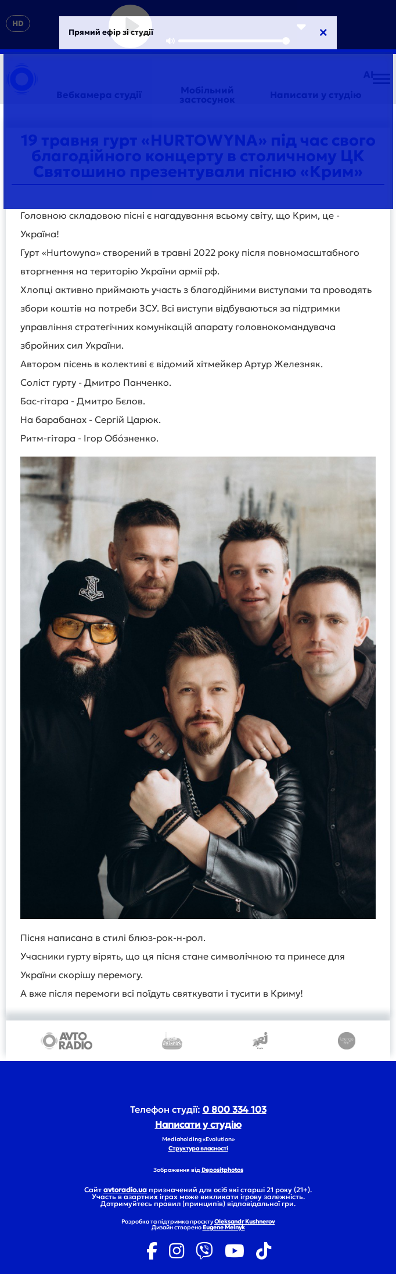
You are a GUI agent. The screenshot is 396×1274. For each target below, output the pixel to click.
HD (18, 23)
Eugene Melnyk (224, 1227)
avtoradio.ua (125, 1189)
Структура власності (198, 1148)
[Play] (130, 26)
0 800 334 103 (235, 1109)
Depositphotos (222, 1170)
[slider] (234, 40)
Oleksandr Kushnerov (244, 1221)
